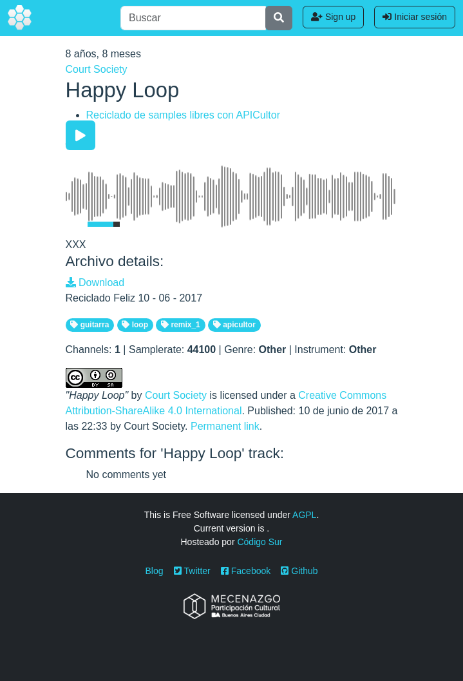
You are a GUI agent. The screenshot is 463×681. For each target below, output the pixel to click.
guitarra (89, 324)
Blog (155, 571)
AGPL (304, 515)
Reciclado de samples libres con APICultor (183, 115)
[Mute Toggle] (74, 224)
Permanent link (225, 426)
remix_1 (180, 324)
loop (135, 324)
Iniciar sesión (415, 17)
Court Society (97, 69)
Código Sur (259, 542)
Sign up (333, 17)
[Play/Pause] (80, 135)
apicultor (234, 324)
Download (95, 282)
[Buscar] (193, 18)
